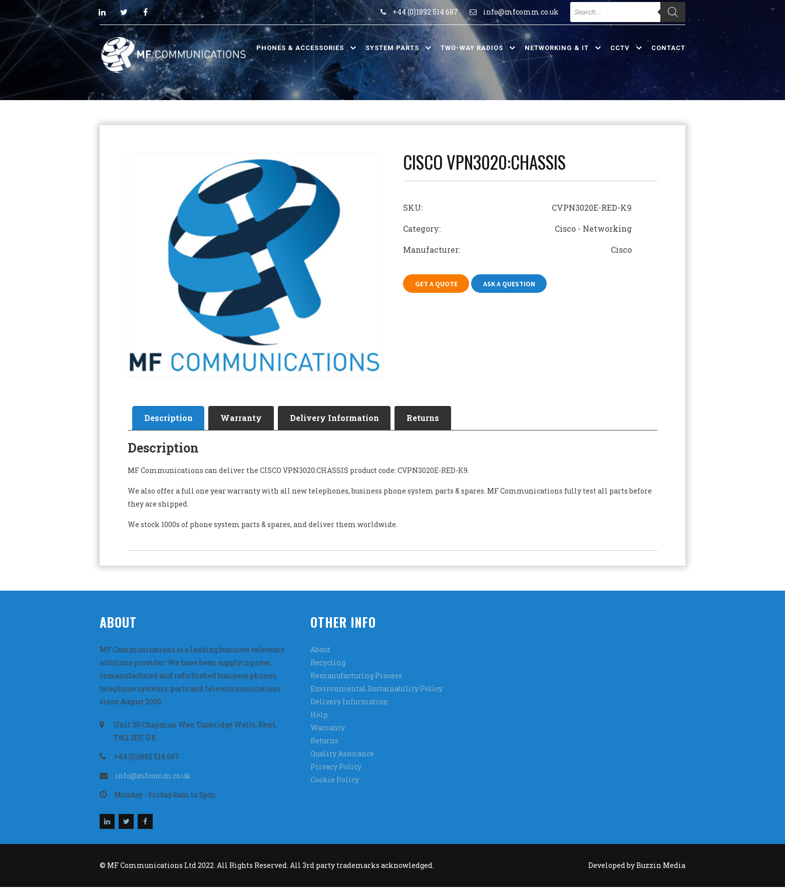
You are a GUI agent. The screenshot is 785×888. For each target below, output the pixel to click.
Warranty (244, 418)
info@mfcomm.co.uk (521, 12)
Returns (431, 418)
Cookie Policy (334, 780)
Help (319, 715)
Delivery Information (339, 418)
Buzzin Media (660, 866)
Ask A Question (511, 283)
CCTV (620, 48)
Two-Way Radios (472, 48)
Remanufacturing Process (356, 676)
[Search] (672, 12)
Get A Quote (437, 283)
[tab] (169, 418)
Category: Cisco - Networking (517, 228)
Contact (668, 48)
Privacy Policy (335, 767)
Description (169, 418)
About (320, 650)
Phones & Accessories (300, 48)
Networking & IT (557, 48)
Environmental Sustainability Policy (376, 689)
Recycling (327, 663)
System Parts (392, 48)
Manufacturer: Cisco (517, 249)
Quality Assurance (342, 754)
